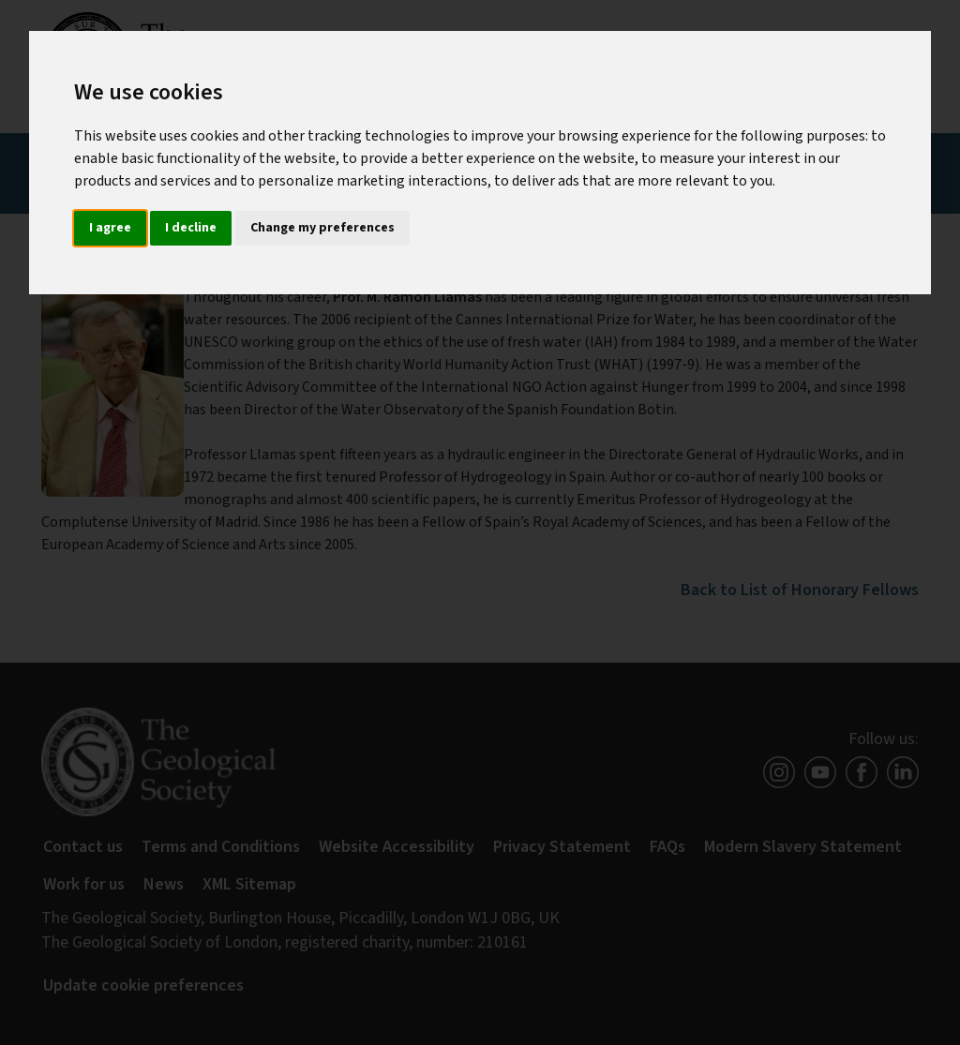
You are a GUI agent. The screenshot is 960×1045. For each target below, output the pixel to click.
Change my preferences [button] (322, 227)
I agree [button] (110, 227)
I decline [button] (191, 227)
